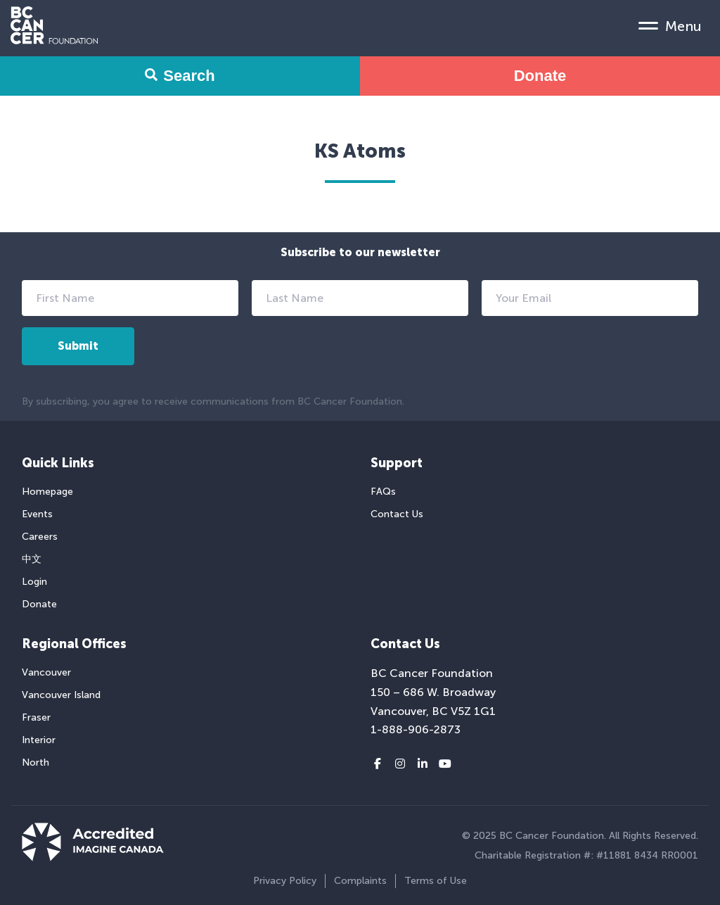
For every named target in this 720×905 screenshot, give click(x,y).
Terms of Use (435, 881)
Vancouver (46, 672)
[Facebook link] (378, 764)
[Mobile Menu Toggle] (670, 25)
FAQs (383, 492)
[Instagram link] (400, 764)
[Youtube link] (445, 764)
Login (34, 582)
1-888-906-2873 (416, 729)
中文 (31, 559)
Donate (540, 75)
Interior (39, 740)
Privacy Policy (284, 881)
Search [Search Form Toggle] (179, 75)
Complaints (360, 881)
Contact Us (397, 514)
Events (37, 514)
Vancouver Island (61, 695)
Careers (40, 537)
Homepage (47, 492)
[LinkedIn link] (423, 764)
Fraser (36, 717)
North (35, 762)
